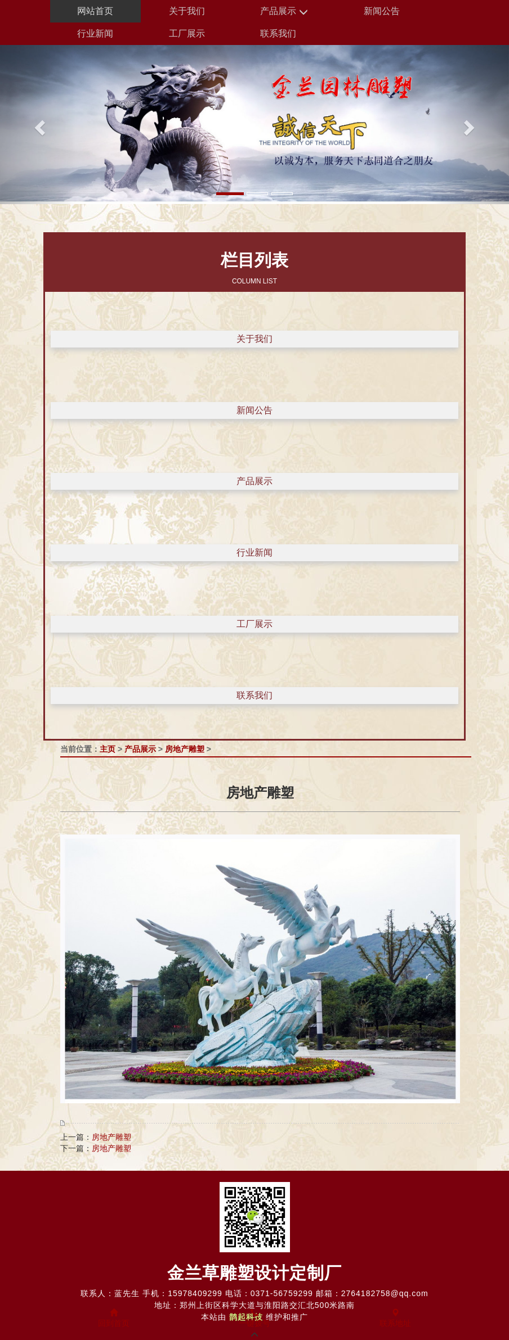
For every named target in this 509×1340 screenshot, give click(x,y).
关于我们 (187, 11)
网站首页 (95, 11)
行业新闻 (95, 33)
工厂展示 (187, 33)
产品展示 (283, 11)
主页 (107, 749)
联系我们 (278, 33)
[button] (38, 124)
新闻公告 (382, 11)
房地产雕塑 (184, 749)
